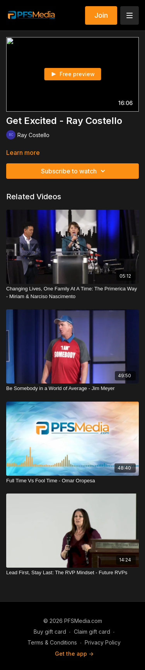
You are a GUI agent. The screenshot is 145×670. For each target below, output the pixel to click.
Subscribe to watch (74, 171)
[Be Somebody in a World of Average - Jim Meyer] (72, 388)
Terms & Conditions (52, 642)
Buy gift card (50, 631)
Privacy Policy (103, 642)
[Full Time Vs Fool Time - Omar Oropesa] (72, 481)
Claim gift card (92, 631)
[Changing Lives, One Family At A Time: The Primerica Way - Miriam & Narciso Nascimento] (72, 292)
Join (101, 15)
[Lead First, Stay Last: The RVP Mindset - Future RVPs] (72, 573)
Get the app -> (74, 653)
